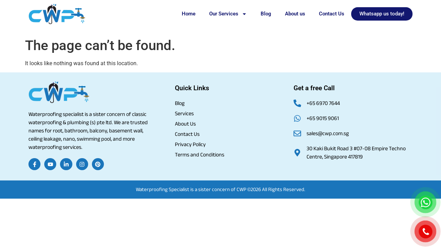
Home (188, 14)
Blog (266, 14)
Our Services (228, 14)
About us (295, 14)
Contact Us (331, 14)
